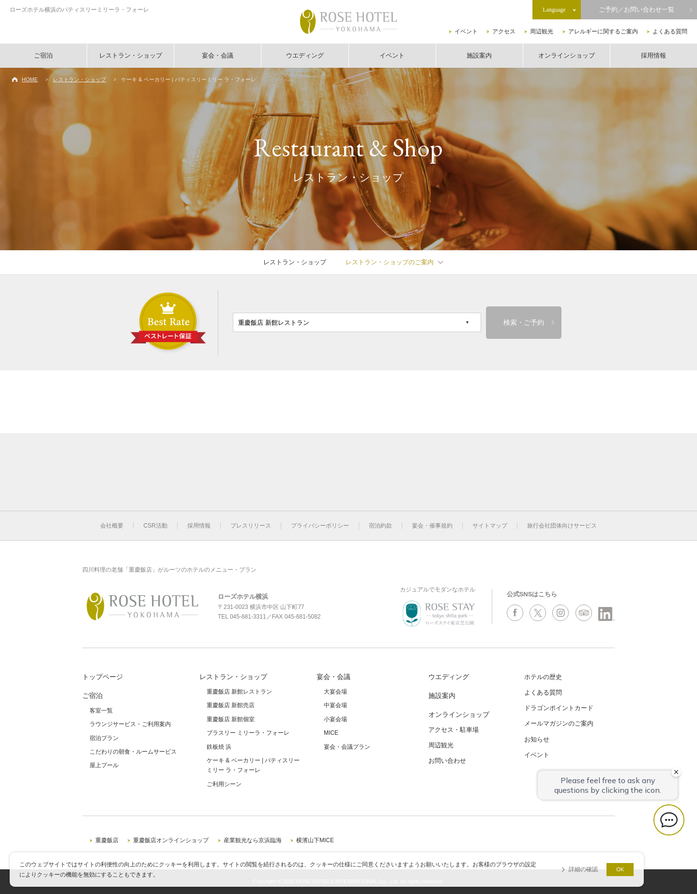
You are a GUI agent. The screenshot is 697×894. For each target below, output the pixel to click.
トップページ (102, 677)
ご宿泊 (43, 55)
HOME (30, 79)
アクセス (503, 31)
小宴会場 (335, 719)
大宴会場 (335, 691)
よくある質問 (669, 31)
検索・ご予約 (523, 322)
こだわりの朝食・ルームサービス (133, 751)
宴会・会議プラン (347, 746)
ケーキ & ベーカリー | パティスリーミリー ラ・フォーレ (253, 765)
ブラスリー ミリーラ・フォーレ (248, 732)
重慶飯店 (107, 840)
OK (620, 869)
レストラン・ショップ (130, 55)
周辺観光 (541, 31)
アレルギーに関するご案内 (603, 31)
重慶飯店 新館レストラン (239, 691)
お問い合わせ (447, 760)
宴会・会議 (217, 55)
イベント (466, 31)
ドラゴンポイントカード (558, 708)
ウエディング (305, 55)
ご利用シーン (224, 784)
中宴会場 (335, 705)
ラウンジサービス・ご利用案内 (130, 724)
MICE (331, 732)
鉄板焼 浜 (219, 746)
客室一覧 (101, 710)
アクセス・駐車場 (453, 729)
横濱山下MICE (315, 840)
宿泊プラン (104, 738)
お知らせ (536, 739)
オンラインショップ (566, 55)
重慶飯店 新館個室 (231, 719)
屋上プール (104, 765)
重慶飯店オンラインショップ (171, 840)
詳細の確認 (583, 869)
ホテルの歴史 (543, 677)
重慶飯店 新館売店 (231, 705)
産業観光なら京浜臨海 (253, 840)
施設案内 (479, 55)
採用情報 (653, 55)
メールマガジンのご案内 (558, 723)
